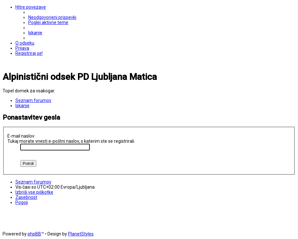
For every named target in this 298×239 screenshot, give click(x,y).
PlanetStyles (81, 233)
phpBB (34, 233)
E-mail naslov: (21, 136)
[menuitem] (52, 17)
